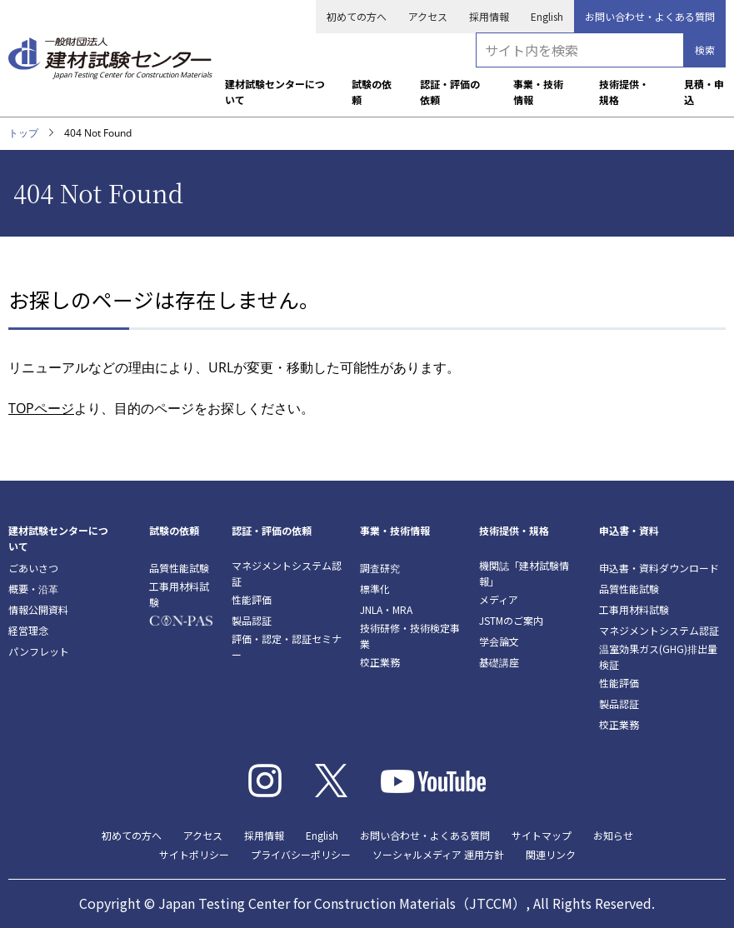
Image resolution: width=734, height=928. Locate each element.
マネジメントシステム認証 (287, 573)
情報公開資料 (38, 609)
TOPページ (41, 408)
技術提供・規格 (624, 92)
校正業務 (380, 662)
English (547, 16)
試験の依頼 (372, 92)
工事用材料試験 (179, 594)
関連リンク (551, 854)
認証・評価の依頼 (450, 92)
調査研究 (380, 568)
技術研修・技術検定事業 (410, 636)
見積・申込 (704, 92)
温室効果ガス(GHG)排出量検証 (658, 656)
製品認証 (252, 620)
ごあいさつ (33, 568)
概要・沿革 (33, 588)
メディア (498, 599)
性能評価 (252, 599)
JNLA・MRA (386, 609)
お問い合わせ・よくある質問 (650, 16)
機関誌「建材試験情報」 (524, 573)
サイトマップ (542, 835)
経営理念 (28, 630)
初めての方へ (357, 16)
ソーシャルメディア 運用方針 (438, 854)
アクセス (427, 16)
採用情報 (489, 16)
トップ (23, 133)
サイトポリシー (194, 854)
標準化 (375, 588)
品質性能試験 (179, 568)
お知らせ (613, 835)
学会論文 (499, 641)
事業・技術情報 (538, 92)
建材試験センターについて (275, 92)
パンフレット (38, 651)
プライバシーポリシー (301, 854)
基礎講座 (499, 662)
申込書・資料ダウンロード (659, 568)
